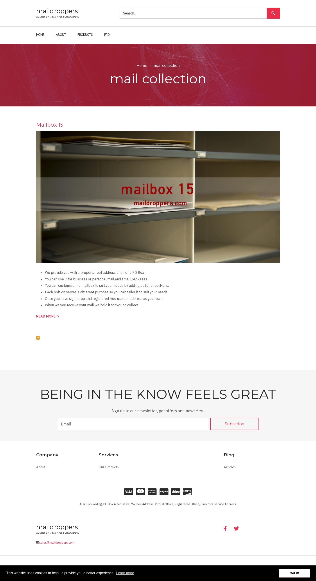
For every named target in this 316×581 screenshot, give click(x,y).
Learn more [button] (125, 573)
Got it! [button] (294, 573)
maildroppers (57, 11)
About (61, 35)
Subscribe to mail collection (38, 338)
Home (40, 35)
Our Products (109, 467)
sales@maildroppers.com (56, 543)
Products (85, 35)
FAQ (107, 35)
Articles (230, 467)
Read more (47, 316)
